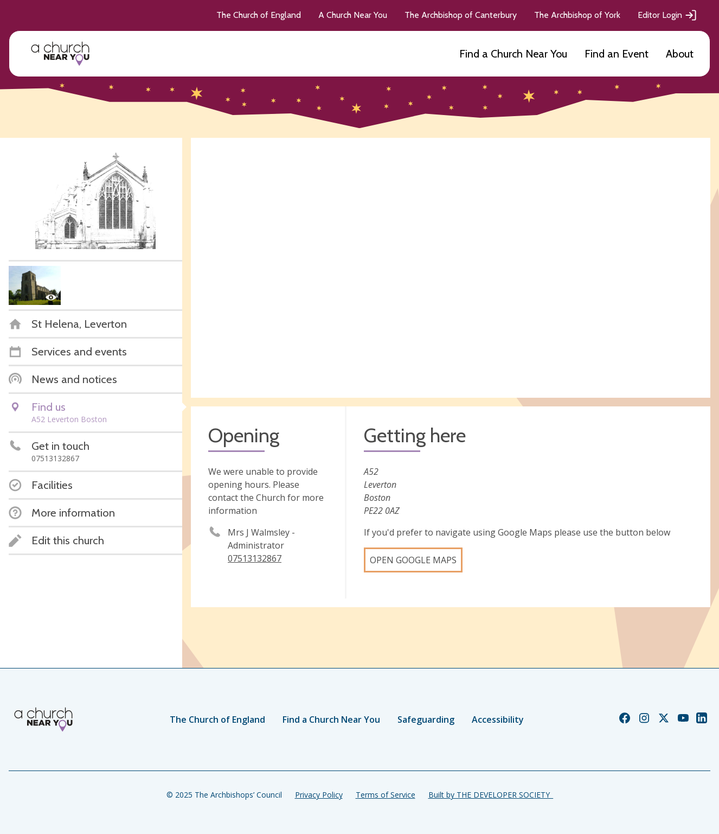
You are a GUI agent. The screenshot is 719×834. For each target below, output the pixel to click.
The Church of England (258, 15)
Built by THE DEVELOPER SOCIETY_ (490, 795)
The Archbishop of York (577, 15)
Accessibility (498, 719)
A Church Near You (352, 15)
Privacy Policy (319, 795)
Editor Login (667, 15)
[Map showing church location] (450, 268)
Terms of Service (385, 795)
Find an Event (617, 53)
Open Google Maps (413, 560)
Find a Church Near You (513, 53)
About (680, 53)
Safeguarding (425, 719)
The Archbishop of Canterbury (461, 15)
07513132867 (254, 558)
